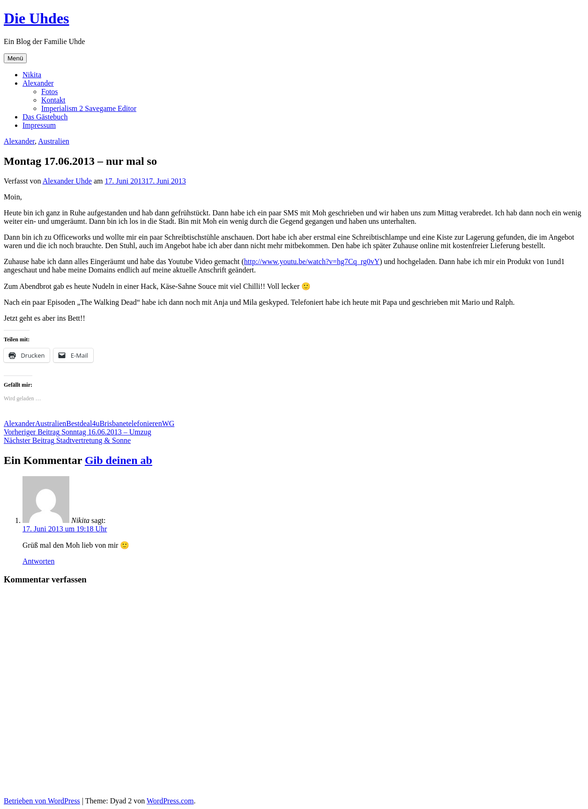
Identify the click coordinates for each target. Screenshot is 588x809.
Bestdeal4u (82, 423)
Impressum (39, 125)
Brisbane (112, 423)
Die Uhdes (36, 18)
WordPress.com (170, 801)
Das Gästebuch (44, 117)
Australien (53, 141)
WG (168, 423)
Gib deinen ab (118, 460)
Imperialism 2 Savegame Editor (88, 108)
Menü (15, 58)
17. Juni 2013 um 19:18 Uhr (64, 529)
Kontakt (53, 100)
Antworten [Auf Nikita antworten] (38, 561)
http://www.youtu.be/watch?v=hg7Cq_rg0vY (312, 261)
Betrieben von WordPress (42, 801)
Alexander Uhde (67, 181)
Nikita (31, 75)
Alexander (38, 83)
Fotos (49, 92)
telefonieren (144, 423)
